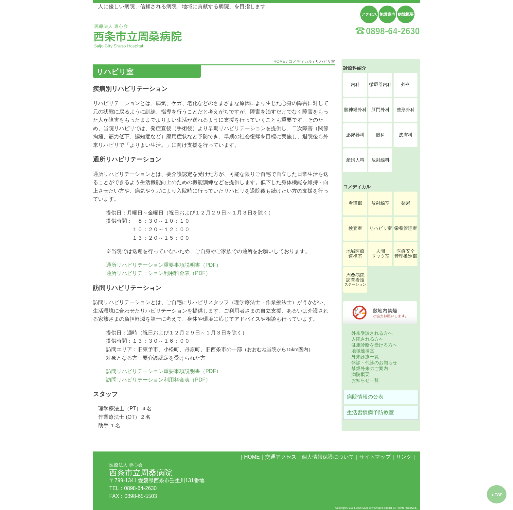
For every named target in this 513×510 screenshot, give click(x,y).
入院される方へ (367, 339)
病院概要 (406, 14)
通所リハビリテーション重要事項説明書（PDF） (163, 265)
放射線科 (380, 160)
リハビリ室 (380, 228)
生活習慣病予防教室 (370, 412)
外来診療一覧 (365, 356)
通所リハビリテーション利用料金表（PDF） (158, 273)
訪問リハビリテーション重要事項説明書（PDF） (163, 371)
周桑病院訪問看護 (355, 279)
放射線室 (380, 203)
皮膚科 (406, 134)
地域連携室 (362, 350)
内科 (355, 84)
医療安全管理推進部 (405, 254)
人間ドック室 (380, 254)
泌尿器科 (355, 134)
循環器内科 (380, 84)
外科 (405, 84)
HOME (279, 61)
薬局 (405, 203)
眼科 (380, 134)
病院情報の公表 (365, 397)
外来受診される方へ (372, 333)
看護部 (355, 203)
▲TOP (497, 495)
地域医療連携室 (355, 254)
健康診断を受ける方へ (374, 345)
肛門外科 (380, 109)
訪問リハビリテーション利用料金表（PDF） (158, 379)
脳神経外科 (355, 109)
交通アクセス (280, 457)
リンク (404, 457)
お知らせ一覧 (365, 380)
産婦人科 (355, 160)
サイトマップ (375, 457)
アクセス (369, 14)
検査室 (355, 228)
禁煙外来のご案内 (369, 368)
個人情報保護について (328, 457)
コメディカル (300, 61)
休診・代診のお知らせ (374, 362)
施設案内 (387, 14)
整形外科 (406, 109)
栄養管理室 (405, 228)
